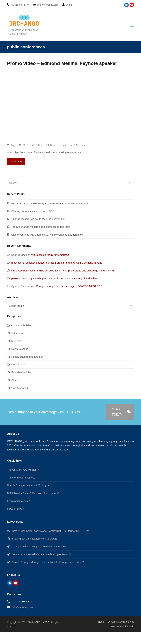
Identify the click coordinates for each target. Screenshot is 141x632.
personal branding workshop (27, 278)
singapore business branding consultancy (34, 270)
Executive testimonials (122, 626)
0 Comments (80, 145)
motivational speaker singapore (29, 262)
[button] (132, 25)
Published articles (21, 372)
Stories (15, 380)
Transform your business (21, 477)
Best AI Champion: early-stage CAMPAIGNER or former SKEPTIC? (49, 203)
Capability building (21, 325)
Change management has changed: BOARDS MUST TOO (69, 286)
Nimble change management (27, 356)
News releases (58, 145)
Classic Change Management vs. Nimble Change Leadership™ (47, 234)
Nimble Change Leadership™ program (29, 485)
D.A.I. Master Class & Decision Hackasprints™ (33, 493)
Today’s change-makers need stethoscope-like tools (40, 226)
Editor (39, 145)
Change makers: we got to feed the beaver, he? (38, 218)
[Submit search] (130, 183)
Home (101, 621)
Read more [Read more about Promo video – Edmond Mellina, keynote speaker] (16, 161)
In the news (17, 333)
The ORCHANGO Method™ (23, 469)
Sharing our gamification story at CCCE (33, 211)
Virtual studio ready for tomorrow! (50, 254)
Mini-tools (16, 341)
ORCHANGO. (42, 622)
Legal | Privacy (15, 508)
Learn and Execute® (18, 501)
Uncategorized (19, 388)
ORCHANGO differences (121, 621)
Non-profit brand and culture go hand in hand (76, 262)
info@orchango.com (23, 607)
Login (69, 4)
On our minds (19, 364)
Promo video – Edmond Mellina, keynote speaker (62, 63)
